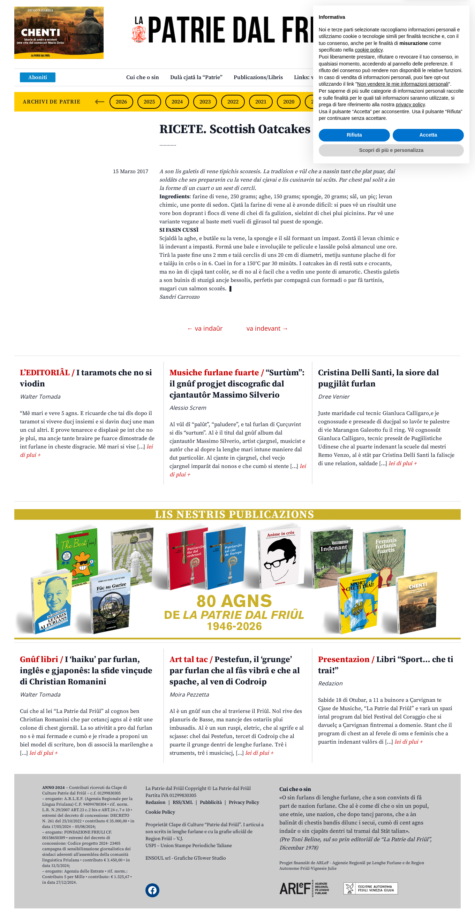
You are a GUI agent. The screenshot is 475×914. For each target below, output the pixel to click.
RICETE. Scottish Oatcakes (234, 129)
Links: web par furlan (321, 77)
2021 (260, 101)
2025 (149, 101)
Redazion (155, 802)
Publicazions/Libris (258, 77)
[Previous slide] (99, 101)
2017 (372, 101)
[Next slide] (449, 101)
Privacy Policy (244, 802)
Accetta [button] (428, 880)
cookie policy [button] (369, 795)
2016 (400, 101)
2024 (177, 101)
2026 (121, 101)
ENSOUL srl (158, 858)
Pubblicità (211, 802)
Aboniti (37, 77)
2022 (233, 101)
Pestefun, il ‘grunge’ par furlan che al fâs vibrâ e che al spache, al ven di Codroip (234, 670)
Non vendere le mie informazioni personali (402, 829)
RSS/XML (183, 802)
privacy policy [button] (410, 849)
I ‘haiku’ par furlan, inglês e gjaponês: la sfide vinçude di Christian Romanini (86, 670)
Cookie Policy (160, 812)
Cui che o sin (142, 77)
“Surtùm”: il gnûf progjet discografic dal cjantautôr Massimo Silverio (236, 384)
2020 (288, 101)
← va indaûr (205, 328)
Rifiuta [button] (354, 880)
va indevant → (267, 328)
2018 (344, 101)
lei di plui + (402, 463)
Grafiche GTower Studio (200, 858)
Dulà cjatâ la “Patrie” (196, 77)
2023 (205, 101)
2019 (316, 101)
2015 (427, 101)
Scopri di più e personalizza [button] (391, 895)
